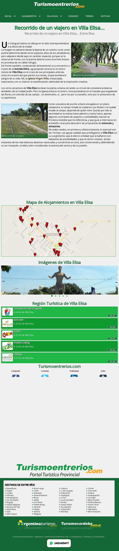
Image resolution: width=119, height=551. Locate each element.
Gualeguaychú (93, 495)
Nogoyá (10, 502)
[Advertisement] (59, 173)
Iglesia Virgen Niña (38, 78)
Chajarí (9, 490)
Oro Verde (38, 502)
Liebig (36, 500)
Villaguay (37, 514)
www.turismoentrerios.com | (57, 536)
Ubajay (36, 509)
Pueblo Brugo (39, 504)
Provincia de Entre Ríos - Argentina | (29, 536)
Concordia (92, 490)
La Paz (63, 497)
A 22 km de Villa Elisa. (59, 321)
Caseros (64, 488)
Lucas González (67, 500)
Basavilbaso (11, 488)
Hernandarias (12, 497)
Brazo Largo (39, 488)
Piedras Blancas (94, 502)
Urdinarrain (65, 509)
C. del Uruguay (67, 490)
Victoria (37, 511)
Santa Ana (92, 507)
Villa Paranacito (94, 511)
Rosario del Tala (13, 507)
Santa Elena (11, 509)
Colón (36, 490)
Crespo (10, 493)
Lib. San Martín (12, 500)
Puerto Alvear (66, 504)
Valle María (92, 509)
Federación (65, 493)
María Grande (93, 500)
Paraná (64, 502)
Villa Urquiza (12, 514)
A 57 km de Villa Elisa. (59, 355)
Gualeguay (65, 495)
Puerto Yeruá (93, 504)
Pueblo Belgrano (13, 504)
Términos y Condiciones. (94, 536)
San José (37, 507)
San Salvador (66, 507)
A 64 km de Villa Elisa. (59, 310)
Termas (56, 132)
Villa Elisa (64, 511)
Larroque (92, 497)
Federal (91, 493)
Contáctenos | (76, 536)
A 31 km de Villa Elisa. (59, 332)
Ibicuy (36, 497)
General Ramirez (40, 495)
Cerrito (91, 488)
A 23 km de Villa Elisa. (59, 344)
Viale (8, 511)
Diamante (38, 493)
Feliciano (10, 495)
